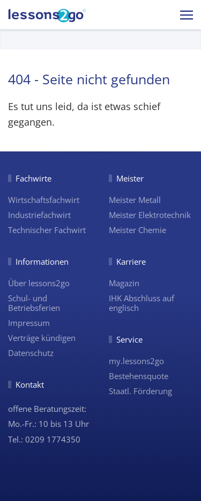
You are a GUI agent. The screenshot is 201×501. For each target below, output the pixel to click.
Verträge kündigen (42, 338)
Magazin (124, 283)
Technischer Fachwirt (47, 230)
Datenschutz (31, 353)
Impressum (29, 323)
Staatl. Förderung (140, 391)
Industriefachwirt (39, 215)
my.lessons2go (136, 361)
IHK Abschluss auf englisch (141, 303)
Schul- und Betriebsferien (34, 303)
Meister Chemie (137, 230)
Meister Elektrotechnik (150, 215)
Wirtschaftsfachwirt (43, 200)
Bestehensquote (138, 376)
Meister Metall (135, 200)
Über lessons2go (39, 283)
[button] (186, 15)
